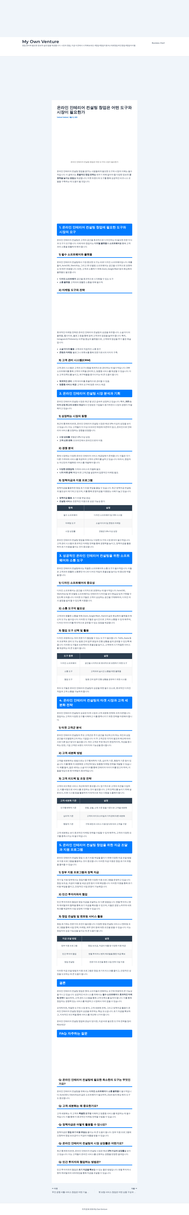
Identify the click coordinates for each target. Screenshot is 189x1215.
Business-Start (158, 43)
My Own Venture (40, 41)
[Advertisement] (94, 18)
